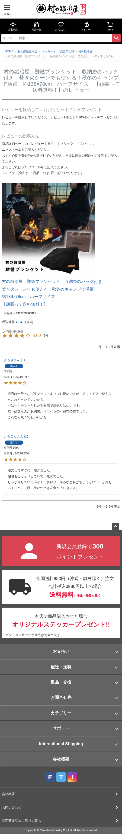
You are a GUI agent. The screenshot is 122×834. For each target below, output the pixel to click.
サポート (61, 728)
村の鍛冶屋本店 (27, 51)
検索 (116, 38)
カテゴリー (61, 713)
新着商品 (13, 26)
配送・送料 (61, 667)
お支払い (61, 651)
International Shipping (61, 744)
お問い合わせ (11, 807)
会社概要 (61, 759)
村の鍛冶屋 (85, 51)
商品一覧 (36, 26)
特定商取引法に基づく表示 (21, 820)
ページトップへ (115, 526)
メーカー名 (49, 51)
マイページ (87, 26)
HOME (9, 51)
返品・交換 (61, 682)
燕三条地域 (67, 51)
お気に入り (61, 26)
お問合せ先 (61, 697)
